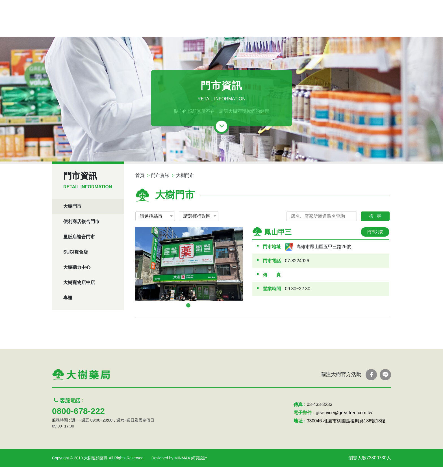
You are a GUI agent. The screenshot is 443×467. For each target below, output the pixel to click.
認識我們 (346, 25)
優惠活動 (255, 25)
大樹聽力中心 (76, 267)
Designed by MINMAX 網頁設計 (179, 458)
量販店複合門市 (79, 236)
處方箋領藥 (164, 25)
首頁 (139, 175)
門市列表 (375, 232)
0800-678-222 (78, 411)
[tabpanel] (189, 264)
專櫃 (67, 297)
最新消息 (225, 25)
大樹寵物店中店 (79, 282)
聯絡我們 (376, 25)
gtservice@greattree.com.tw (344, 412)
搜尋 (376, 216)
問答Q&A (315, 25)
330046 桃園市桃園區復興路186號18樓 (346, 420)
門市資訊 (160, 175)
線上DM (196, 25)
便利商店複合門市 (81, 221)
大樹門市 (72, 206)
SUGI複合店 (75, 252)
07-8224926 (297, 260)
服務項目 (285, 25)
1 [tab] (188, 305)
